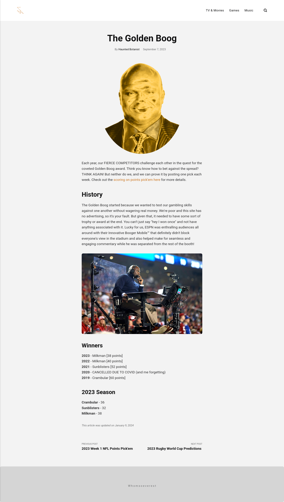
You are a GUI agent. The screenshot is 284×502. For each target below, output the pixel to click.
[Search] (265, 10)
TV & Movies (215, 10)
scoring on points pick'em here (137, 180)
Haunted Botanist (129, 49)
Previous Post (112, 447)
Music (249, 10)
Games (234, 10)
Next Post (172, 447)
